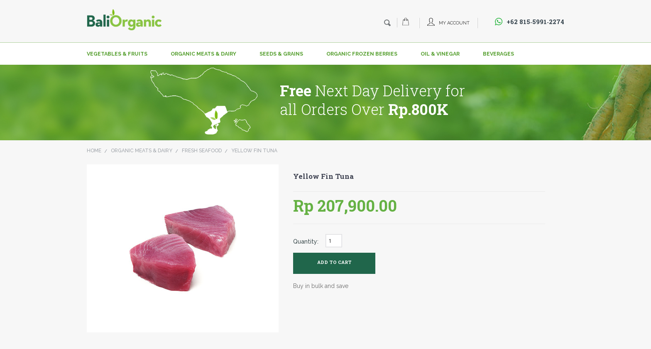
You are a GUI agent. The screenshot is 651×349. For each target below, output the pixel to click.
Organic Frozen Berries (361, 54)
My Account (454, 23)
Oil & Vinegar (440, 54)
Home (94, 151)
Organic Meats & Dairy (203, 54)
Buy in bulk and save (320, 286)
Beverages (498, 54)
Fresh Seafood (202, 151)
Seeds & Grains (281, 54)
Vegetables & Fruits (117, 54)
